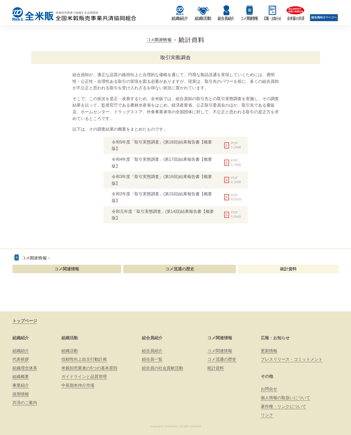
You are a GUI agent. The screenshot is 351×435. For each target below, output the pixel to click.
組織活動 (69, 338)
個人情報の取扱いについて (285, 398)
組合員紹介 (152, 338)
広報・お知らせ (275, 338)
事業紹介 (20, 385)
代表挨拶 (20, 359)
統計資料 (288, 269)
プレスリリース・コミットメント (292, 359)
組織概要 (20, 376)
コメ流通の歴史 (179, 269)
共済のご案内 (24, 402)
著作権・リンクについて (283, 406)
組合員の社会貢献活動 (162, 368)
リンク (267, 415)
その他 (267, 376)
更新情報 (269, 351)
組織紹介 (20, 338)
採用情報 (20, 394)
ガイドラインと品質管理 (84, 376)
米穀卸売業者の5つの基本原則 (89, 368)
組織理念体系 (24, 368)
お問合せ (269, 389)
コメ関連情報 (159, 40)
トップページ (24, 321)
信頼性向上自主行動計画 (84, 359)
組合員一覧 (152, 359)
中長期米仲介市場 (77, 385)
